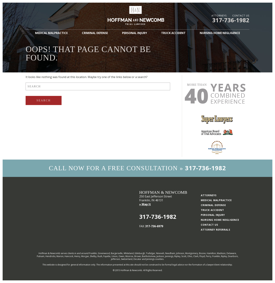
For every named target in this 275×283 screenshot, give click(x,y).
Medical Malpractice (51, 33)
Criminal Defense (95, 33)
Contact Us (240, 15)
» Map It (145, 204)
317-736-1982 (230, 20)
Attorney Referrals (215, 229)
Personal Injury (134, 33)
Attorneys (219, 15)
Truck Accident (173, 33)
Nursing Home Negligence (220, 33)
